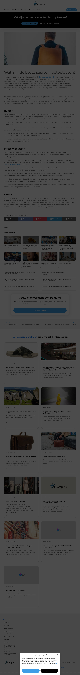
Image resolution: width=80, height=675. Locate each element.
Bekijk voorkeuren (49, 671)
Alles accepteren (31, 671)
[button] (57, 655)
